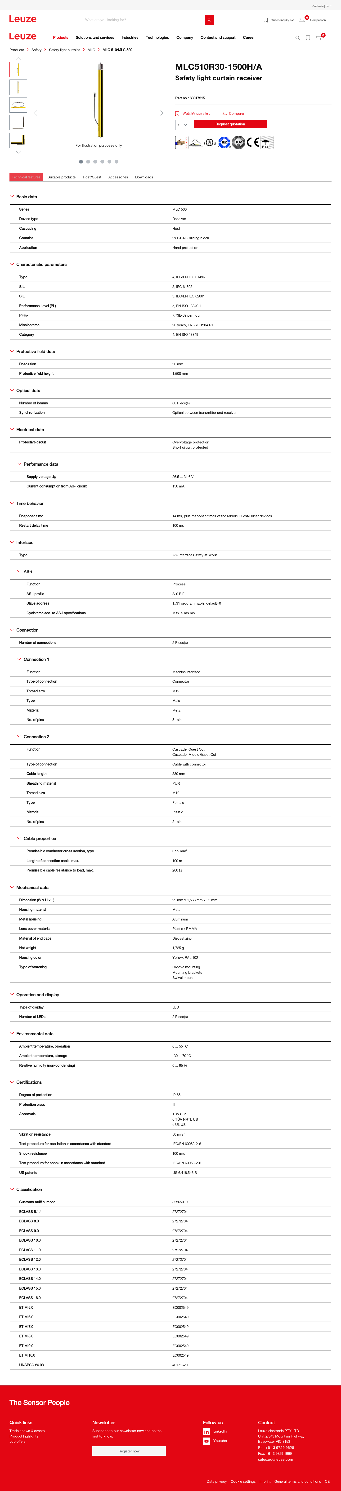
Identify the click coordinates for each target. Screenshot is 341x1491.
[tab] (26, 174)
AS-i (24, 568)
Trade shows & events (27, 1428)
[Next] (162, 110)
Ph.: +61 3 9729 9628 (276, 1444)
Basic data (23, 194)
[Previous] (35, 110)
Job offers (17, 1439)
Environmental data (32, 1031)
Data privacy (217, 1479)
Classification (26, 1186)
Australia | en (320, 6)
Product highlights (23, 1433)
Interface (21, 539)
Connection (24, 627)
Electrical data (27, 426)
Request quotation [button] (230, 121)
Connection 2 (33, 734)
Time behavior (26, 500)
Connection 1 (33, 656)
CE (327, 1479)
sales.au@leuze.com (275, 1456)
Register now (129, 1448)
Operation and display (34, 992)
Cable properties (36, 835)
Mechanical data (29, 884)
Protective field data (32, 348)
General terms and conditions (297, 1479)
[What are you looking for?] (144, 20)
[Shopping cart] (329, 18)
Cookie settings (243, 1479)
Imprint (265, 1479)
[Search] (209, 20)
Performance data (37, 461)
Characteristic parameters (38, 261)
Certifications (26, 1079)
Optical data (25, 387)
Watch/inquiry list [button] (192, 110)
